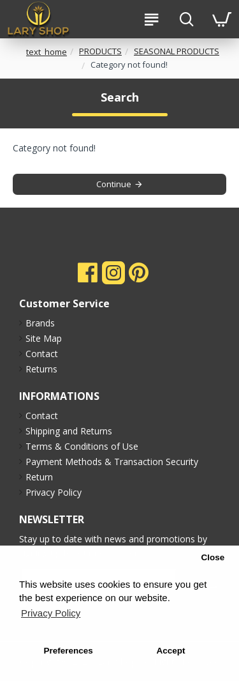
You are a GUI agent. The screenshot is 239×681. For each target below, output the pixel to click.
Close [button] (212, 557)
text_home (46, 51)
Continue (113, 184)
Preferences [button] (67, 650)
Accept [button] (170, 650)
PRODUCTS (100, 51)
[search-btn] (186, 19)
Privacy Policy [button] (50, 613)
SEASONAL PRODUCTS (176, 51)
